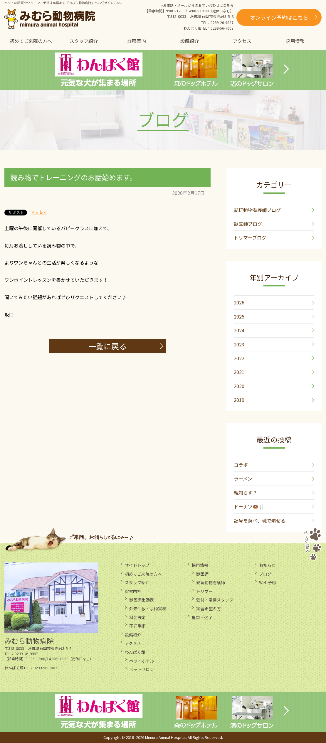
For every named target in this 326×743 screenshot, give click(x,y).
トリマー (204, 591)
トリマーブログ (250, 237)
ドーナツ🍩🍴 (249, 506)
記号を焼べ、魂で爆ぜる (259, 520)
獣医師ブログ (248, 223)
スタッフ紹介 (84, 40)
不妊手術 (137, 626)
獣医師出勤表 (141, 600)
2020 (239, 386)
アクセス (242, 40)
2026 (239, 302)
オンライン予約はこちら (279, 17)
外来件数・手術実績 (147, 608)
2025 (239, 316)
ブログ (265, 574)
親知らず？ (245, 492)
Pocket (39, 212)
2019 (239, 399)
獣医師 (202, 574)
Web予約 (267, 582)
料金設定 (137, 617)
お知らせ (267, 565)
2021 (239, 371)
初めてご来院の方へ (31, 40)
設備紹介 (189, 40)
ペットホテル (141, 661)
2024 (239, 330)
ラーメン (243, 478)
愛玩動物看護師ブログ (257, 209)
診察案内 (136, 40)
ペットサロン (141, 669)
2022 (239, 358)
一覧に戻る (107, 346)
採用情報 (295, 40)
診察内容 (133, 591)
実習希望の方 (208, 608)
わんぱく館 (135, 652)
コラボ (241, 464)
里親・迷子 (202, 617)
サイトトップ (137, 565)
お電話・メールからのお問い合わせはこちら (198, 5)
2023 (239, 344)
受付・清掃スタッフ (214, 600)
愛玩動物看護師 (210, 582)
